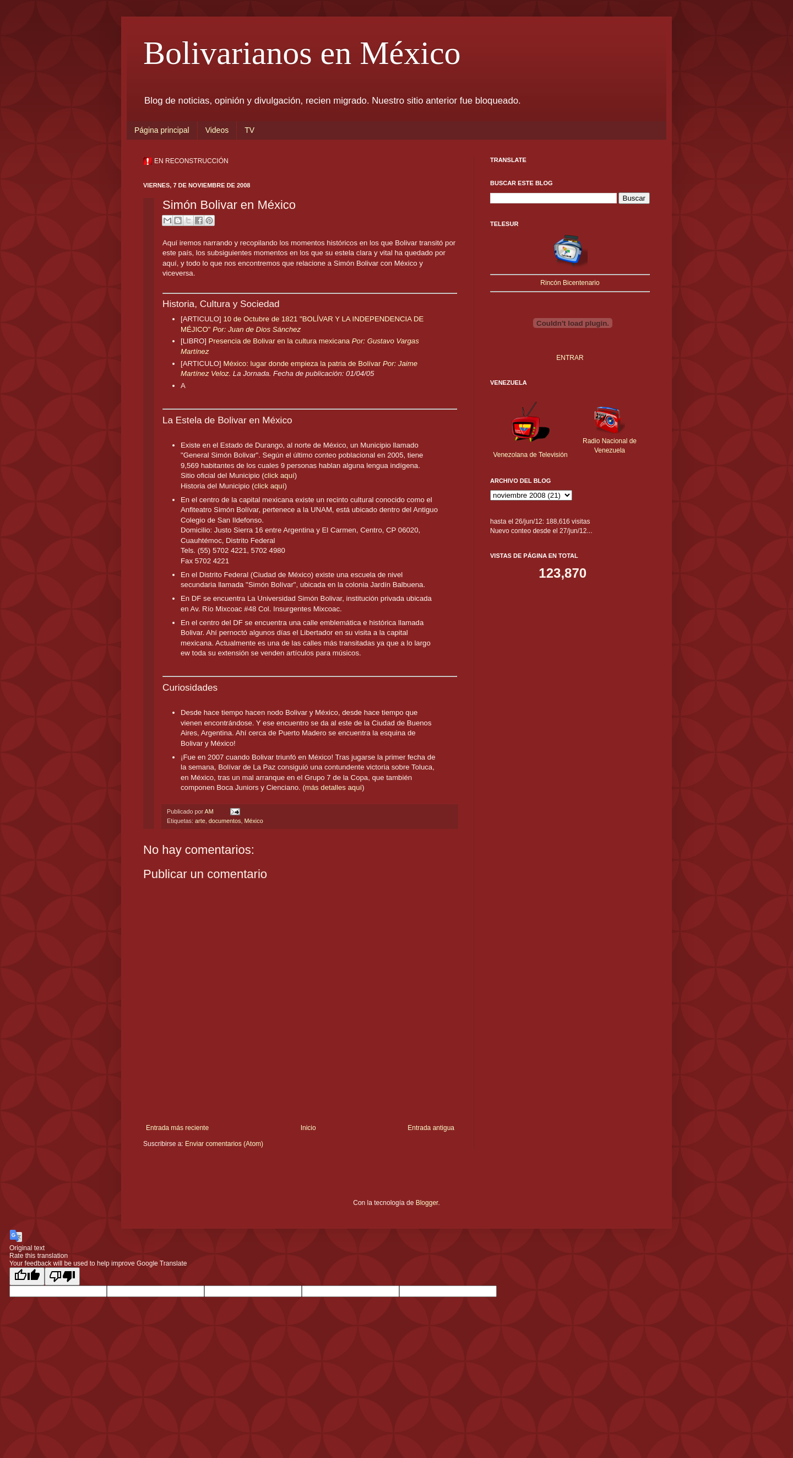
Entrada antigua (431, 1128)
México (253, 820)
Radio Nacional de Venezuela (610, 441)
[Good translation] (27, 1276)
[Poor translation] (62, 1276)
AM (209, 811)
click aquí (279, 475)
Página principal (161, 130)
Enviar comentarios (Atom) (224, 1144)
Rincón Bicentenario (569, 283)
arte (200, 820)
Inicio (308, 1128)
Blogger (427, 1203)
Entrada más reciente (177, 1128)
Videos (217, 130)
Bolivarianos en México (302, 53)
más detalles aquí (333, 787)
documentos (225, 820)
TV (249, 130)
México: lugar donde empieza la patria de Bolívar (303, 363)
